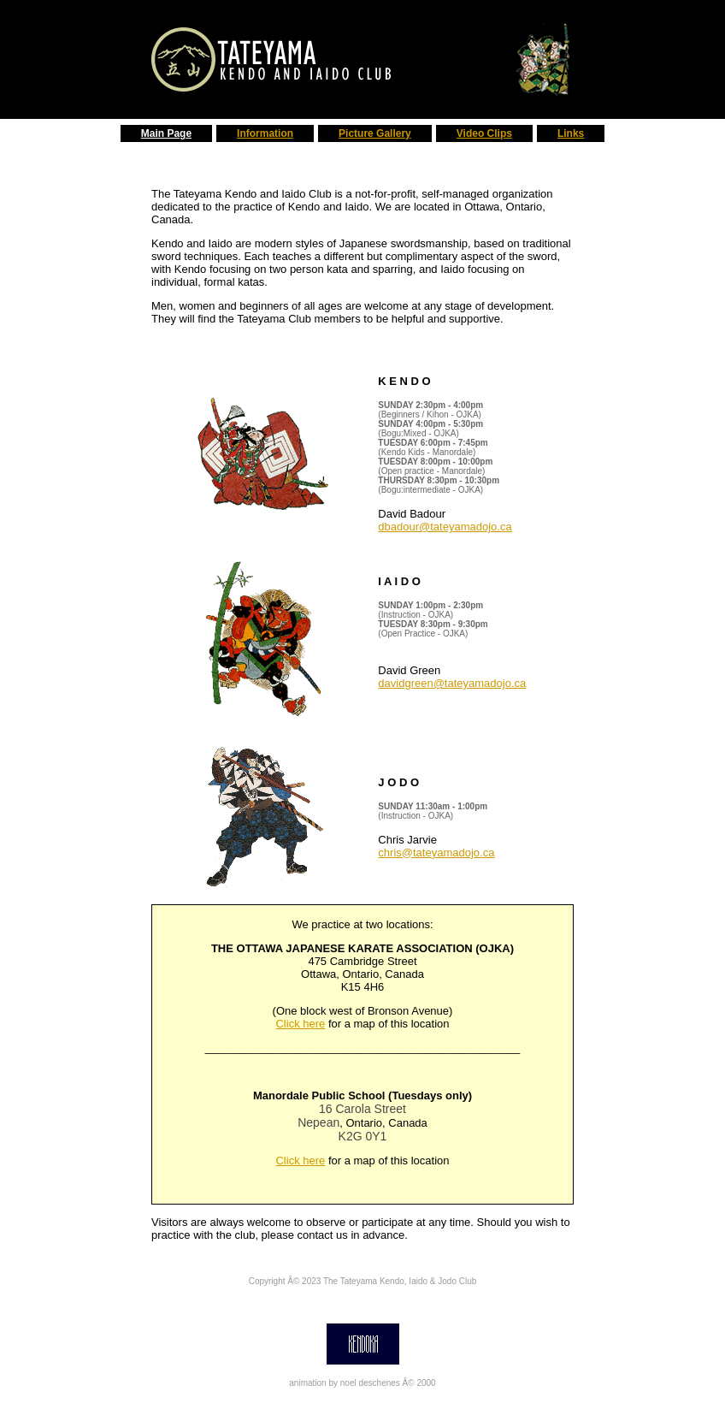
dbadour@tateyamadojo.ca (444, 526)
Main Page (166, 133)
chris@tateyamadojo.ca (436, 852)
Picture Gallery (375, 133)
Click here (300, 1023)
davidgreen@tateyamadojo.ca (452, 683)
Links (570, 133)
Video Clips (484, 133)
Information (265, 133)
